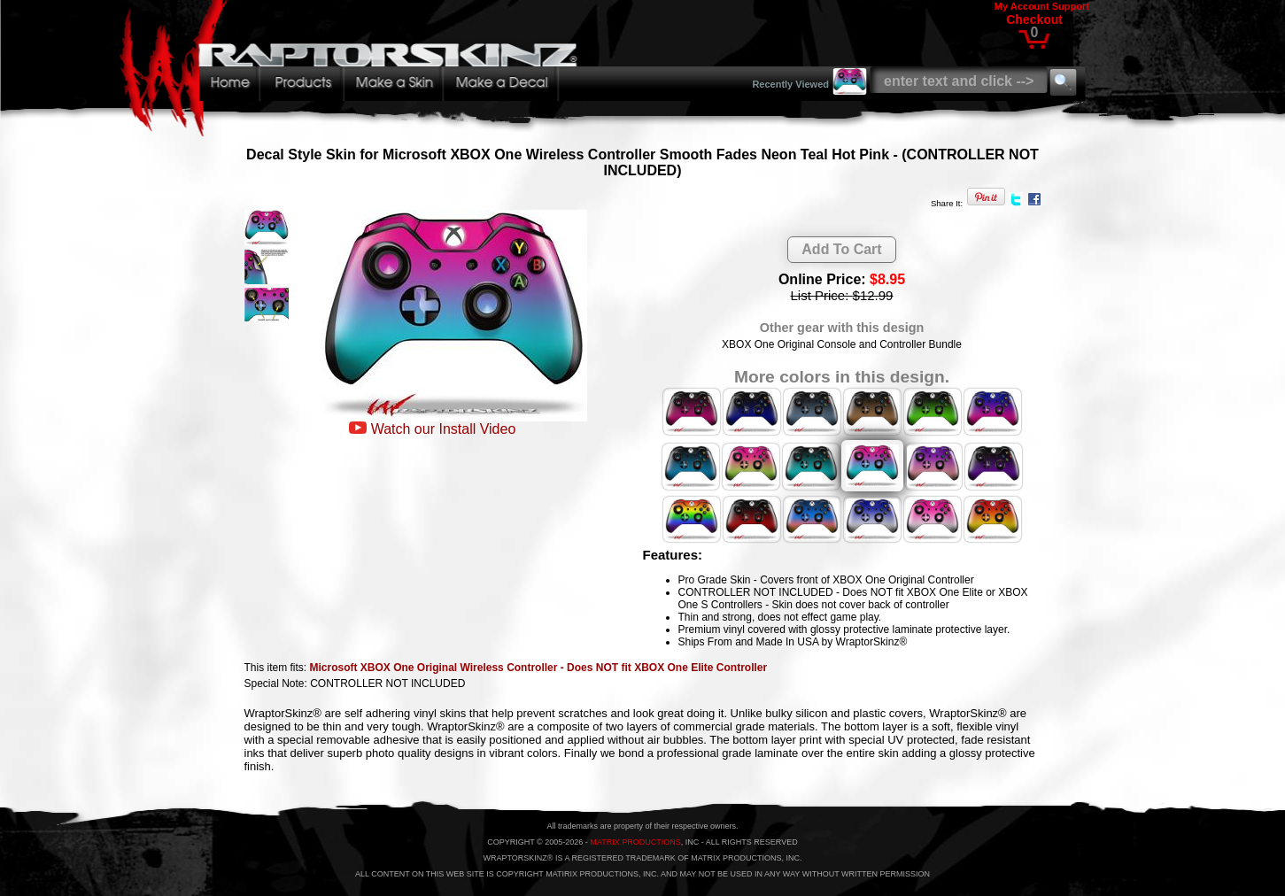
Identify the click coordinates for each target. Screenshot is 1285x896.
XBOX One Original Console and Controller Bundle (842, 344)
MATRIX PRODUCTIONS (635, 842)
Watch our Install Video (443, 428)
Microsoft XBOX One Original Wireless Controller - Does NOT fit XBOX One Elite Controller (539, 667)
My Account (1022, 6)
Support (1070, 6)
